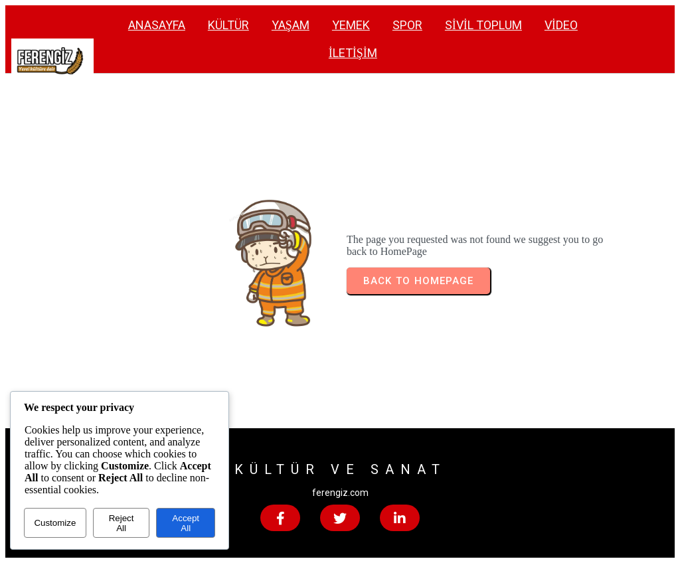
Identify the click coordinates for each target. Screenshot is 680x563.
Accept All (185, 523)
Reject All (121, 523)
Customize (55, 523)
